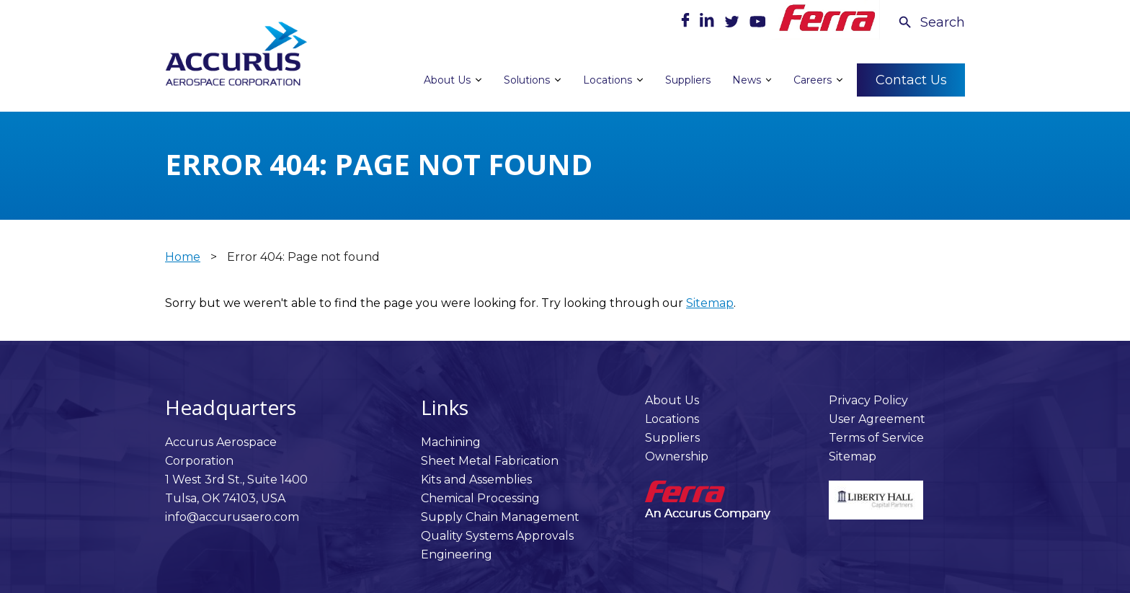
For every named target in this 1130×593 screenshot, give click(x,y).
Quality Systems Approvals (497, 536)
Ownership (676, 456)
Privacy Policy (868, 400)
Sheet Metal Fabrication (490, 461)
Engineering (456, 554)
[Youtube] (757, 23)
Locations (672, 419)
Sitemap (710, 303)
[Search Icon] (931, 22)
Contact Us (911, 79)
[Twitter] (733, 23)
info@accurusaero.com (232, 517)
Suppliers (672, 438)
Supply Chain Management (500, 517)
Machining (451, 442)
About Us (672, 400)
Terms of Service (876, 438)
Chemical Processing (480, 498)
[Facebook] (687, 23)
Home (182, 257)
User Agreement (877, 419)
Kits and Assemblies (476, 479)
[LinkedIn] (708, 23)
